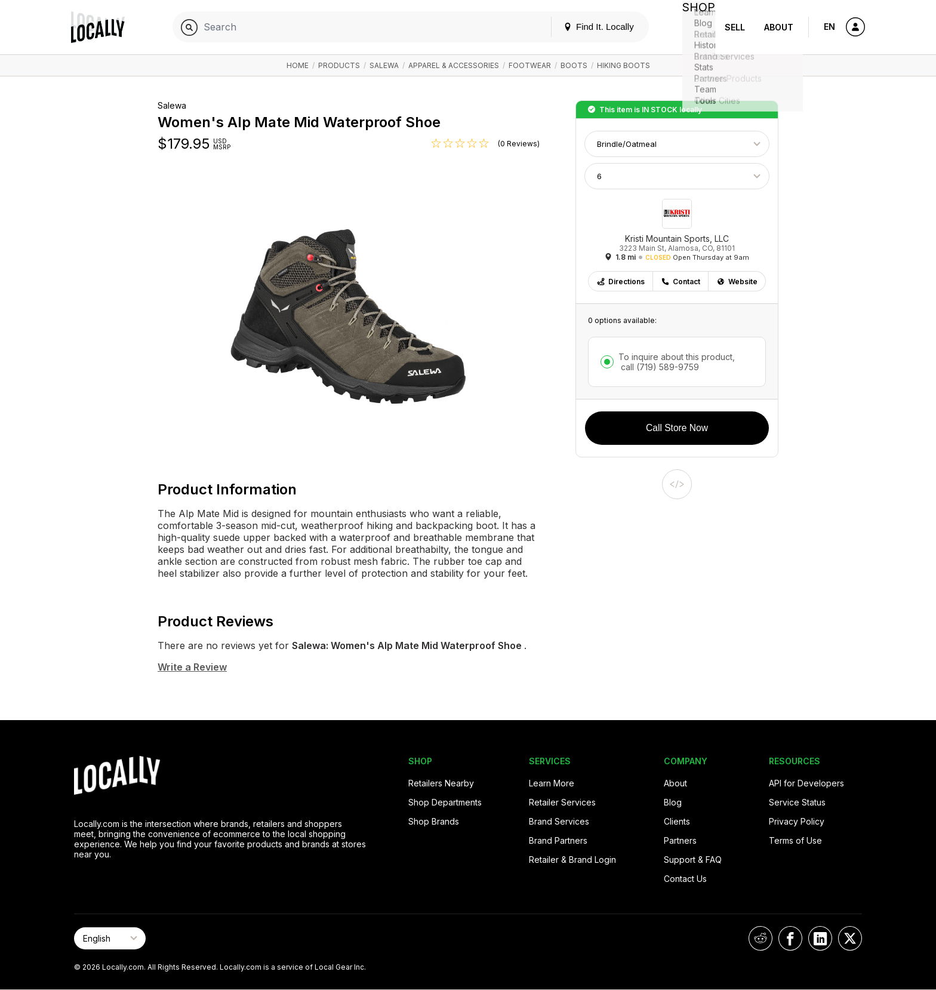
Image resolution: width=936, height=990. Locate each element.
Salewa (384, 65)
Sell (735, 27)
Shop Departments (445, 802)
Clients (677, 821)
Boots (574, 65)
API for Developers (806, 783)
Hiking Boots (623, 65)
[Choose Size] (676, 176)
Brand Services (559, 821)
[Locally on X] (850, 938)
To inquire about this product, (676, 362)
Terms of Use (795, 840)
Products (339, 65)
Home (298, 65)
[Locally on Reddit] (760, 938)
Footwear (530, 65)
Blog (673, 802)
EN (829, 26)
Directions (620, 281)
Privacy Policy (796, 821)
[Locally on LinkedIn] (820, 938)
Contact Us (685, 879)
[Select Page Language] (110, 938)
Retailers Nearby (441, 783)
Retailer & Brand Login (572, 859)
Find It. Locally (588, 26)
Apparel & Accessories (453, 65)
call (658, 367)
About (778, 27)
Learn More (551, 783)
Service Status (797, 802)
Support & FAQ (693, 859)
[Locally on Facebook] (790, 938)
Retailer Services (562, 802)
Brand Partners (558, 840)
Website (737, 281)
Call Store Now (677, 428)
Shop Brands (433, 821)
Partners (680, 840)
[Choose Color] (676, 144)
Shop (694, 27)
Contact (680, 281)
